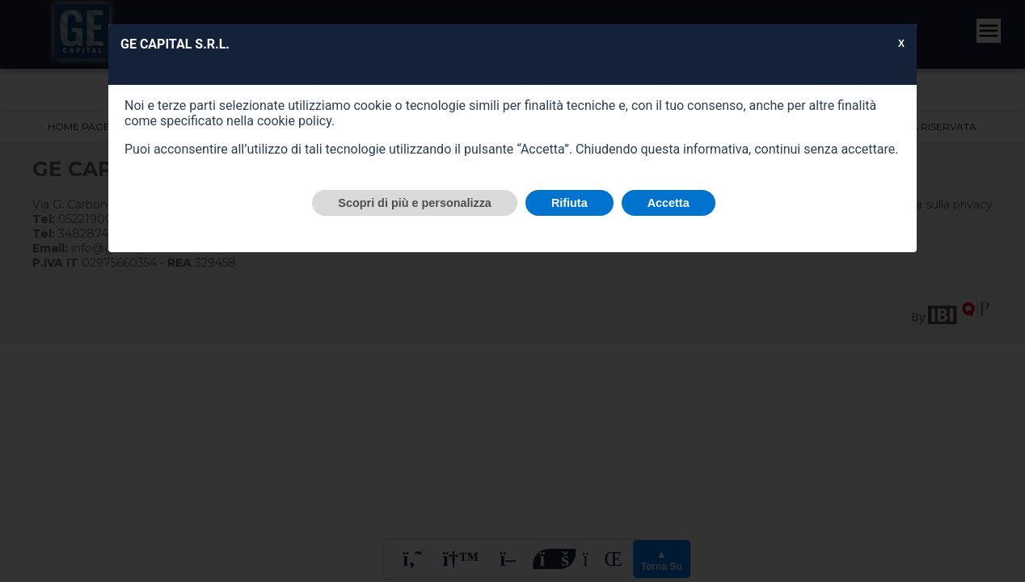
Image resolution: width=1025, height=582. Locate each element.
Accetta (668, 202)
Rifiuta (569, 202)
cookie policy (294, 121)
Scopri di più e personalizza (414, 202)
